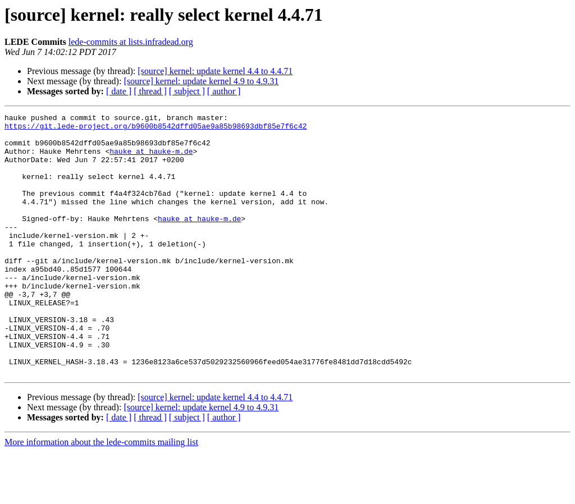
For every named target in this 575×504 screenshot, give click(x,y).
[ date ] (118, 91)
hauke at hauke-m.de (151, 159)
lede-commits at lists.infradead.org (131, 42)
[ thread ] (150, 91)
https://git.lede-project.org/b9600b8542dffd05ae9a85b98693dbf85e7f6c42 (155, 129)
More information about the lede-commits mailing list (101, 494)
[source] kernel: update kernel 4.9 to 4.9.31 (201, 81)
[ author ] (224, 91)
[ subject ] (187, 91)
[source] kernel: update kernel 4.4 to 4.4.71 (215, 71)
